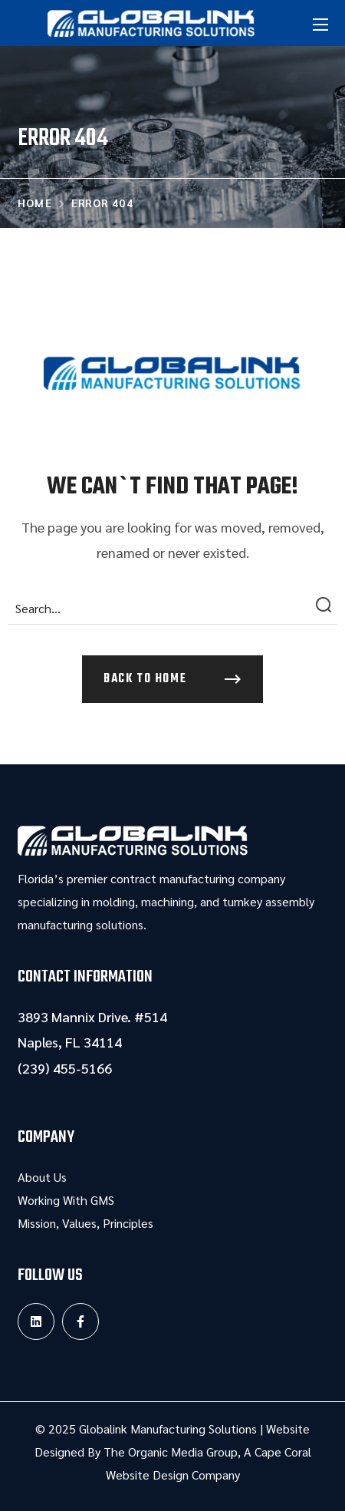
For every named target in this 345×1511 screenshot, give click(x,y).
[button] (172, 679)
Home (35, 202)
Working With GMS (66, 1200)
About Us (42, 1177)
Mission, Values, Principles (85, 1223)
